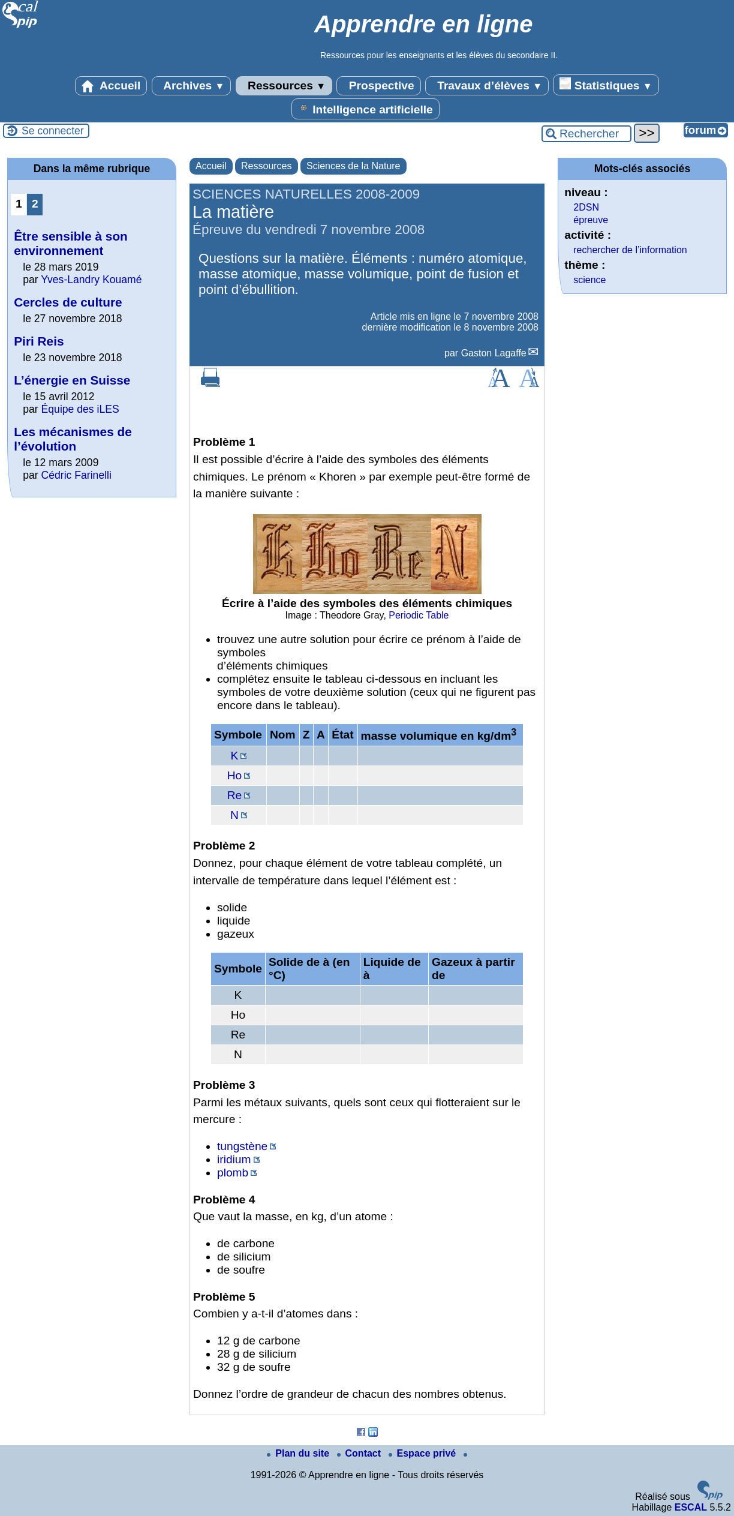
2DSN (586, 207)
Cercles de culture (68, 302)
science (589, 280)
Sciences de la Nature (353, 166)
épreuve (590, 220)
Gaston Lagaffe (494, 353)
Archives (191, 85)
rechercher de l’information (630, 250)
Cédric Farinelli (76, 475)
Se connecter (53, 131)
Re (234, 795)
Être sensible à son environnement (71, 243)
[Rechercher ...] (586, 133)
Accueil (111, 85)
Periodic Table (419, 615)
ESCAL (691, 1507)
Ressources (284, 85)
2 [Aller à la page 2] (35, 203)
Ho (234, 775)
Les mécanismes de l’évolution (73, 439)
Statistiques (605, 84)
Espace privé (424, 1453)
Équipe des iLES (80, 409)
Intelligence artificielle (365, 108)
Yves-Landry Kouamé (91, 280)
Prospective (378, 85)
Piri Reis (39, 341)
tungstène (242, 1146)
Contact (360, 1453)
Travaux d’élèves (487, 85)
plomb (232, 1172)
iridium (234, 1159)
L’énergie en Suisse (72, 380)
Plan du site (299, 1453)
